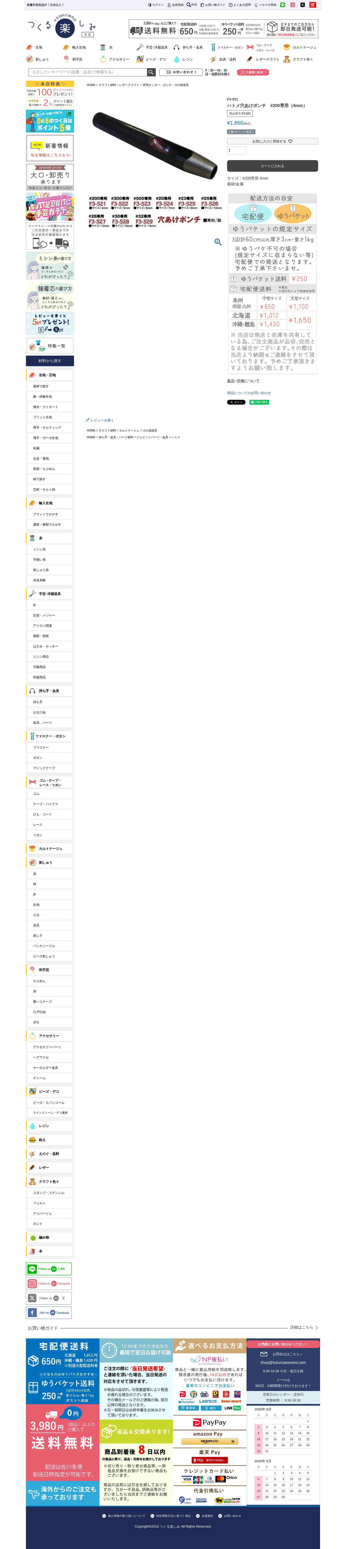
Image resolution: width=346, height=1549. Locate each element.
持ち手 (38, 702)
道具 (36, 925)
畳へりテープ (42, 1001)
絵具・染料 (227, 59)
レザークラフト (268, 59)
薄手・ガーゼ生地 (45, 438)
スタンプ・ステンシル (48, 1193)
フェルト (39, 1203)
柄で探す (39, 479)
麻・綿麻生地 (42, 396)
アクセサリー (119, 59)
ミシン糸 (39, 549)
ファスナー (41, 747)
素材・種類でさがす (47, 524)
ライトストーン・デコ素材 (50, 1112)
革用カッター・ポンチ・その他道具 (166, 85)
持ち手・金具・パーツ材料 (116, 437)
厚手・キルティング (47, 427)
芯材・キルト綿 (44, 489)
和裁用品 (39, 677)
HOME (91, 85)
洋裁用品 (39, 667)
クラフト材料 (107, 85)
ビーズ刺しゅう (44, 956)
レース (38, 824)
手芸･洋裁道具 (157, 47)
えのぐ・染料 (49, 1154)
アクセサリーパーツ (47, 1047)
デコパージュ (42, 1213)
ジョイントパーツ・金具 (152, 437)
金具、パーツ (42, 722)
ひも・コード (42, 814)
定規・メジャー (44, 615)
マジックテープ (44, 768)
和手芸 (77, 59)
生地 (39, 47)
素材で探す (41, 386)
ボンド (38, 1224)
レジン (188, 59)
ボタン (38, 757)
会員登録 (175, 4)
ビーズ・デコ (156, 59)
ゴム (36, 794)
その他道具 (150, 430)
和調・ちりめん (44, 469)
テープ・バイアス (45, 804)
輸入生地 (79, 47)
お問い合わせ (232, 1516)
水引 (36, 1022)
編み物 (44, 1237)
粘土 (42, 1140)
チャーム (39, 1078)
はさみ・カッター (45, 646)
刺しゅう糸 (41, 570)
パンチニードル (44, 946)
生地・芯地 (47, 375)
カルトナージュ (304, 47)
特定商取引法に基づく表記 (173, 1516)
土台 (36, 915)
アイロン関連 (42, 625)
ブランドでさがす (45, 514)
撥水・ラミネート (45, 407)
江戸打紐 (39, 1012)
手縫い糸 (39, 559)
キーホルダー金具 (45, 1067)
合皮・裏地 (41, 458)
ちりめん (39, 981)
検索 (191, 4)
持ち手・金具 (193, 47)
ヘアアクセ (41, 1057)
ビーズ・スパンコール (48, 1103)
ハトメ (176, 437)
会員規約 (207, 1516)
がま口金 (39, 712)
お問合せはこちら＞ (288, 1354)
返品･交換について (243, 381)
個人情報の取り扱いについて (126, 1516)
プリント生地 (42, 417)
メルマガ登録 (265, 4)
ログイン (155, 4)
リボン (38, 835)
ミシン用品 (41, 656)
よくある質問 (239, 4)
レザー (44, 1168)
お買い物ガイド (212, 4)
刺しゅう (42, 59)
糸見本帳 (39, 580)
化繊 (36, 448)
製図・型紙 (41, 636)
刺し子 (38, 935)
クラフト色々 (303, 59)
